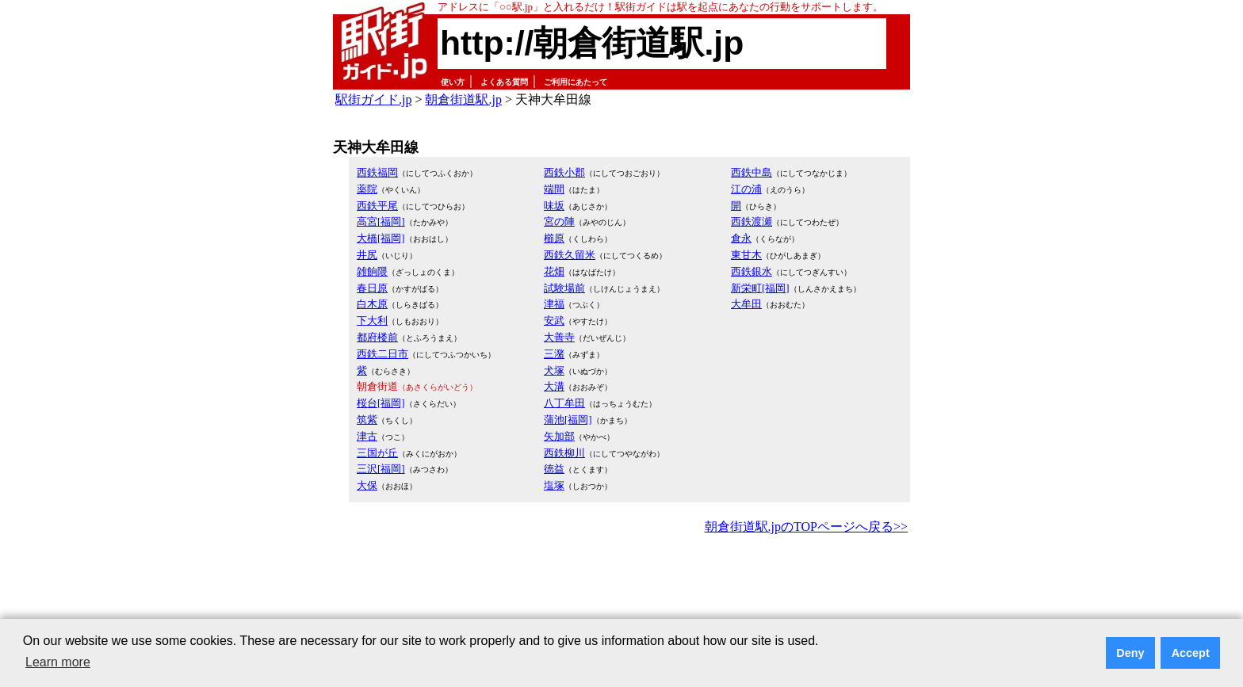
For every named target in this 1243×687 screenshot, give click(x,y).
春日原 (372, 288)
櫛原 (554, 238)
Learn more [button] (57, 662)
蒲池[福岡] (568, 420)
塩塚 (554, 485)
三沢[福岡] (381, 469)
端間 (554, 189)
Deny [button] (1130, 653)
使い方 (453, 82)
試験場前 (564, 288)
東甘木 (746, 255)
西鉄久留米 (569, 255)
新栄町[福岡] (760, 288)
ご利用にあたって (575, 82)
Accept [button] (1191, 653)
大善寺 (559, 337)
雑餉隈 (372, 271)
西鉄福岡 (377, 172)
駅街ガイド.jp (373, 99)
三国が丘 (377, 453)
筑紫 (367, 420)
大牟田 (746, 304)
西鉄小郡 (564, 172)
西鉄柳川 (564, 453)
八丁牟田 (564, 403)
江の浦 (746, 189)
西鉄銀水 (751, 271)
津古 (367, 436)
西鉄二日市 (382, 354)
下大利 (372, 320)
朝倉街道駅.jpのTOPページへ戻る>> (806, 526)
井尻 (367, 255)
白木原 (372, 304)
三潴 (554, 354)
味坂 (554, 206)
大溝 (554, 386)
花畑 (554, 271)
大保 (367, 485)
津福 (554, 304)
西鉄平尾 (377, 206)
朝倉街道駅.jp (463, 99)
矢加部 (559, 436)
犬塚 (554, 370)
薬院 (367, 189)
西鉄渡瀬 (751, 221)
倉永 (741, 238)
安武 (554, 320)
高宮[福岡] (381, 221)
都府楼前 (377, 337)
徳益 (554, 469)
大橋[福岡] (381, 238)
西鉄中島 (751, 172)
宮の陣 (559, 221)
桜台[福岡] (381, 403)
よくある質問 (504, 82)
